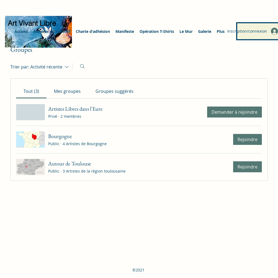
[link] (31, 91)
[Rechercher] (82, 66)
